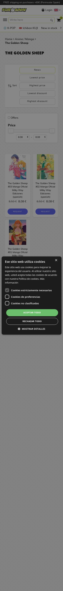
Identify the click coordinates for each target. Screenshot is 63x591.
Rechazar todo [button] (32, 321)
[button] (31, 328)
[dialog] (31, 295)
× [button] (56, 260)
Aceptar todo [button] (32, 312)
